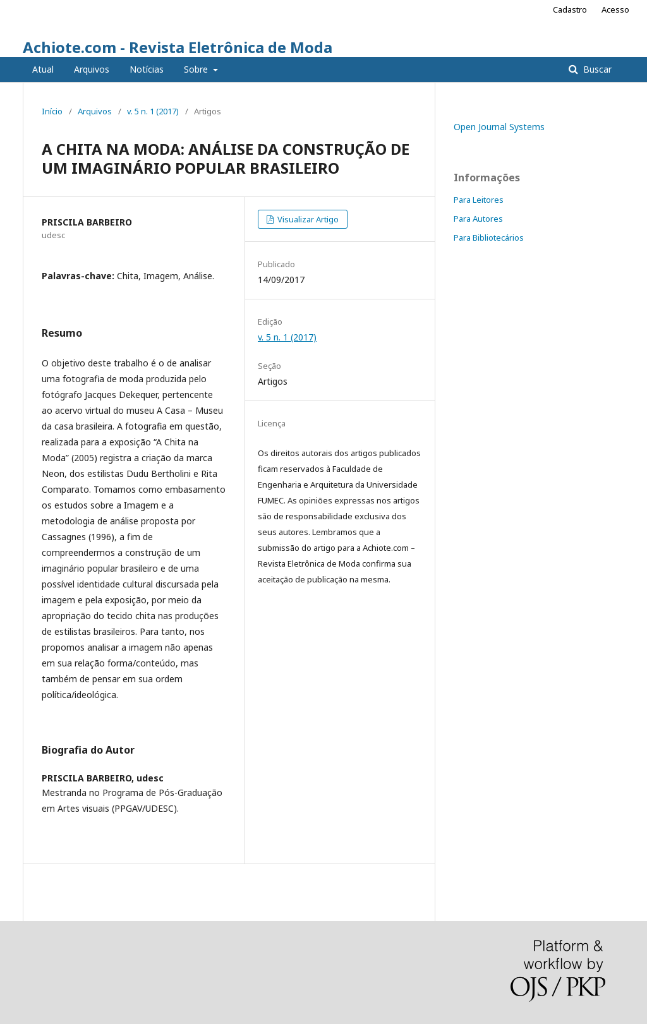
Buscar (596, 69)
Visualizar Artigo (307, 219)
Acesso (615, 9)
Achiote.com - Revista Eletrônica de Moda (177, 47)
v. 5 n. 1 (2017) (153, 111)
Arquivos (91, 69)
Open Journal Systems (499, 127)
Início (52, 111)
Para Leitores (479, 199)
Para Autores (478, 218)
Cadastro (570, 9)
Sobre (197, 69)
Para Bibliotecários (489, 237)
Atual (43, 69)
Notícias (147, 69)
